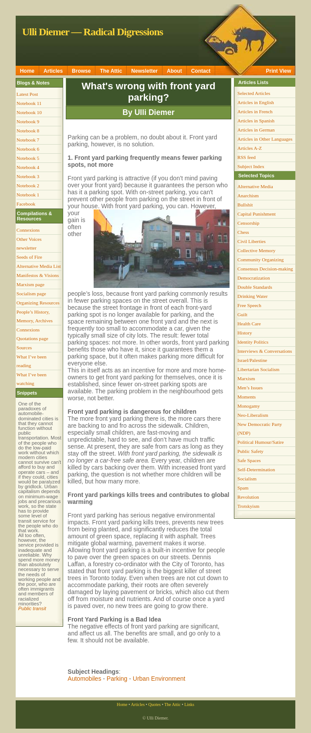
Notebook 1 (28, 194)
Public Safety (250, 451)
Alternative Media (255, 186)
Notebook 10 (29, 112)
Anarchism (248, 195)
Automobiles (84, 678)
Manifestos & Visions (38, 275)
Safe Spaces (249, 460)
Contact (201, 71)
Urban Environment (159, 678)
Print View (278, 71)
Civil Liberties (251, 241)
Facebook (26, 203)
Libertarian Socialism (258, 369)
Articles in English (255, 102)
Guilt (242, 314)
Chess (243, 232)
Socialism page (31, 293)
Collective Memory (256, 250)
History (244, 332)
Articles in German (256, 129)
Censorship (248, 223)
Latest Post (27, 94)
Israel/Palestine (252, 360)
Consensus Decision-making (265, 268)
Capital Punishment (256, 213)
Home (27, 71)
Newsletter (144, 71)
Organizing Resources (38, 302)
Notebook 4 (28, 167)
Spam (242, 487)
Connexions (28, 230)
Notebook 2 (28, 185)
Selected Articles (253, 93)
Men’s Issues (250, 387)
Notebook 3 (28, 176)
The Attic (111, 71)
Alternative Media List (39, 266)
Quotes (155, 704)
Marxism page (30, 284)
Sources (24, 347)
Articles (53, 71)
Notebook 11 (29, 103)
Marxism (246, 378)
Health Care (249, 323)
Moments (246, 396)
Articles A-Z (249, 148)
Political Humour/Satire (260, 442)
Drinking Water (252, 296)
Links (189, 704)
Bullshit (245, 204)
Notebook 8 (28, 130)
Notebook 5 (28, 158)
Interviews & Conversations (264, 351)
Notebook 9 (28, 121)
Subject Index (250, 166)
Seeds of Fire (29, 257)
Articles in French (255, 111)
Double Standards (254, 287)
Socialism (247, 478)
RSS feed (246, 157)
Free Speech (249, 305)
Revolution (248, 497)
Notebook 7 (28, 139)
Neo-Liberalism (252, 415)
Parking (117, 678)
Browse (81, 71)
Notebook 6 (28, 149)
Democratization (253, 277)
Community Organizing (260, 259)
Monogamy (248, 406)
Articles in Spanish (255, 120)
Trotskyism (248, 506)
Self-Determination (256, 469)
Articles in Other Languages (264, 139)
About (174, 71)
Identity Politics (252, 342)
